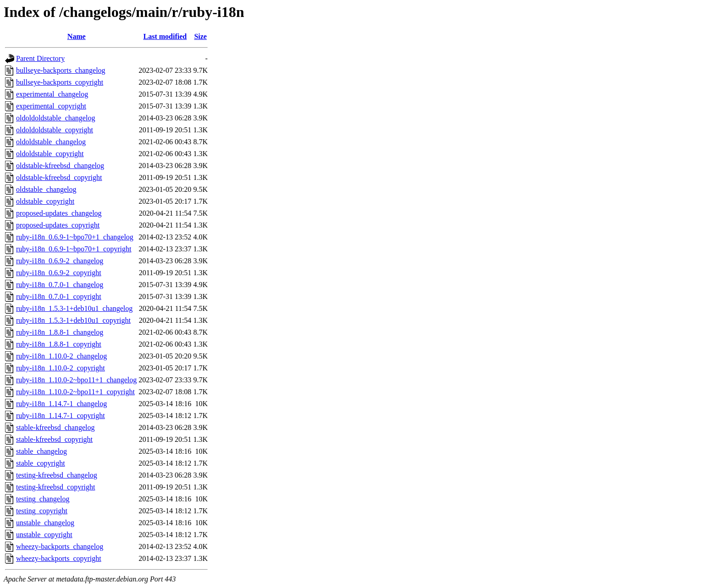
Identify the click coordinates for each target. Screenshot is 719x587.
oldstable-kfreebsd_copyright (59, 177)
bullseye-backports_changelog (60, 70)
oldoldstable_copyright (50, 154)
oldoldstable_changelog (51, 142)
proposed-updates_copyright (58, 225)
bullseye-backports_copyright (59, 82)
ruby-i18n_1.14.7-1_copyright (60, 415)
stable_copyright (40, 463)
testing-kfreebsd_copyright (55, 487)
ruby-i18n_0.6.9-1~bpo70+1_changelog (74, 237)
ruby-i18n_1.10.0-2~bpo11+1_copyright (75, 392)
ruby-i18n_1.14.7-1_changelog (61, 404)
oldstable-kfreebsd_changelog (60, 165)
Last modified (165, 36)
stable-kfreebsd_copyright (54, 439)
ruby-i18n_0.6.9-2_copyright (58, 273)
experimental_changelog (52, 94)
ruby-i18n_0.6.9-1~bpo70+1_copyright (73, 249)
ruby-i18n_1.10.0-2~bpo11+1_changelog (76, 380)
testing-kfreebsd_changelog (56, 475)
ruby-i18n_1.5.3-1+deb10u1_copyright (73, 320)
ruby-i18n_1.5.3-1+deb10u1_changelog (74, 308)
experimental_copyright (51, 106)
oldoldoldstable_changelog (55, 118)
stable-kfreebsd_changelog (55, 427)
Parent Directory (40, 58)
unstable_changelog (45, 523)
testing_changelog (42, 499)
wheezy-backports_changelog (59, 546)
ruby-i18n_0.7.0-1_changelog (59, 284)
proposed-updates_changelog (59, 213)
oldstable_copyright (45, 201)
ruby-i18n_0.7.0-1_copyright (58, 296)
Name (76, 36)
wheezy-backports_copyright (58, 558)
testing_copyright (41, 511)
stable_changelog (41, 451)
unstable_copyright (44, 534)
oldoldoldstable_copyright (54, 130)
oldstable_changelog (46, 189)
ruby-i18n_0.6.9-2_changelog (59, 261)
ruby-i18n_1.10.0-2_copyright (60, 368)
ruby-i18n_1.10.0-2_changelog (61, 356)
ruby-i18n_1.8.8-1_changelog (59, 332)
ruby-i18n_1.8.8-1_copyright (58, 344)
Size (200, 36)
